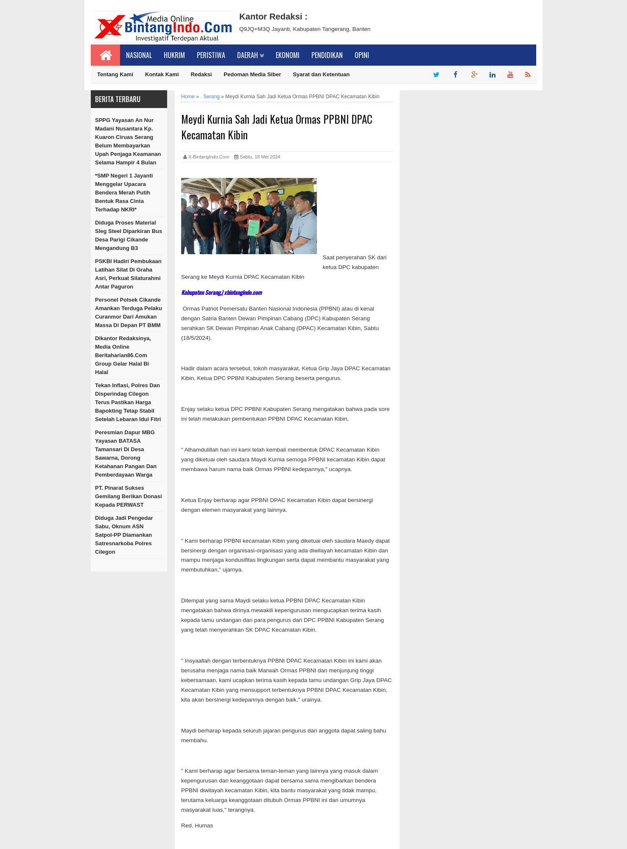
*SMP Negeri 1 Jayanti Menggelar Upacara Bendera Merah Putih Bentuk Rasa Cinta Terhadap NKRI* (124, 192)
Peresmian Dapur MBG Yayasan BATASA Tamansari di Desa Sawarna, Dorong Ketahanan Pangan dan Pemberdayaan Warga (126, 453)
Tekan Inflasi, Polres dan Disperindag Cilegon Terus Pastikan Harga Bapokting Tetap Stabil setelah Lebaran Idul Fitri (128, 402)
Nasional (139, 55)
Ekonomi (288, 55)
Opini (362, 55)
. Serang (209, 97)
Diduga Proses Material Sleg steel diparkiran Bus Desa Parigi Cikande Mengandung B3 (128, 235)
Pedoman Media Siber (252, 74)
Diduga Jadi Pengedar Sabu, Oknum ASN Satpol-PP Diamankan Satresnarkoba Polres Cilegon (124, 535)
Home (188, 97)
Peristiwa (211, 55)
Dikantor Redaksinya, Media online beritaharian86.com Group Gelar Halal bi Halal (123, 355)
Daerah (250, 55)
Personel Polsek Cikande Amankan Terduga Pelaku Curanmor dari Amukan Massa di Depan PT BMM (128, 312)
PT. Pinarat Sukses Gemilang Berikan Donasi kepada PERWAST (128, 496)
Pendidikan (327, 55)
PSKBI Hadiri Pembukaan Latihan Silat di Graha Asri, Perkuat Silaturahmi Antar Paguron (128, 274)
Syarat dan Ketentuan (321, 74)
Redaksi (201, 74)
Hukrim (174, 55)
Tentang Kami (115, 74)
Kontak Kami (162, 74)
